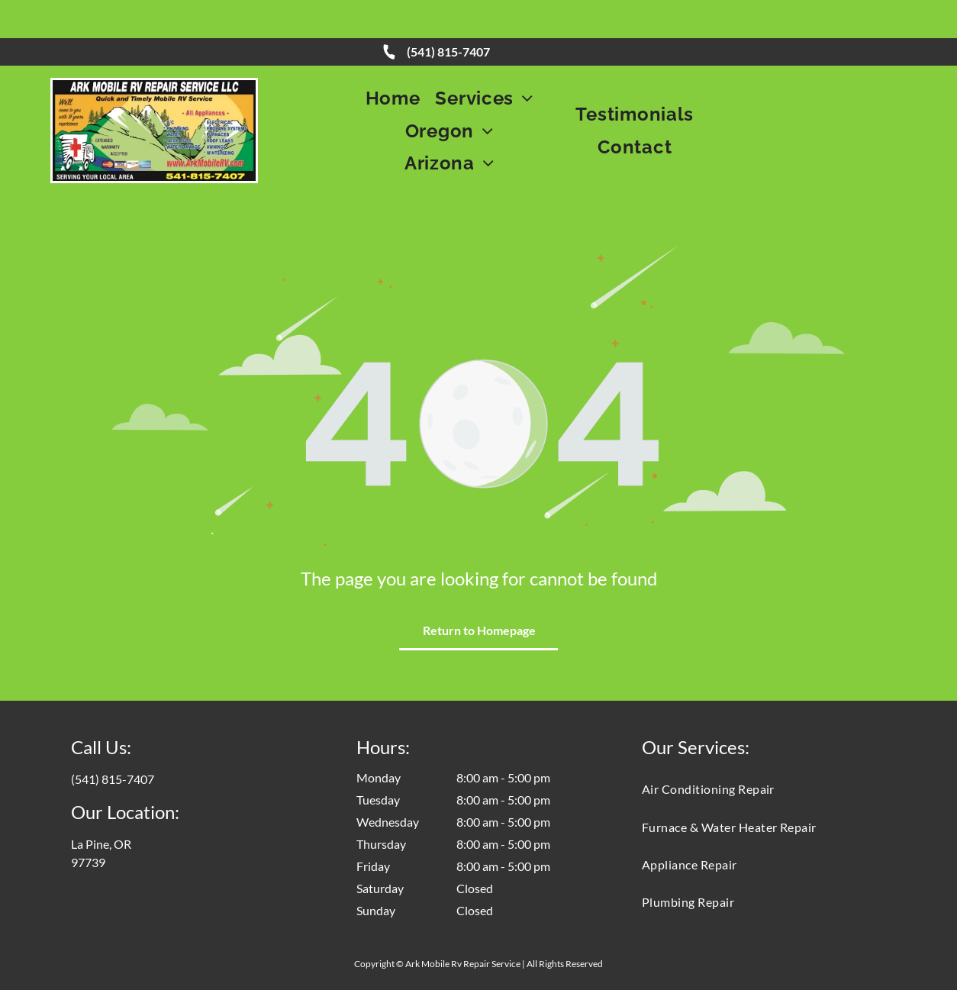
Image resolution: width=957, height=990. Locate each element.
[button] (484, 60)
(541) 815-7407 (448, 13)
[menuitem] (393, 60)
